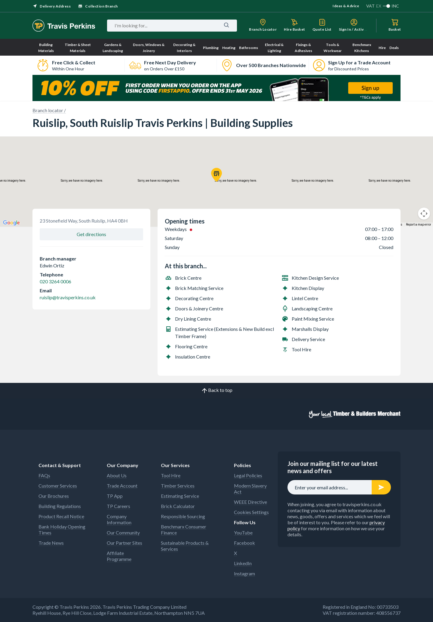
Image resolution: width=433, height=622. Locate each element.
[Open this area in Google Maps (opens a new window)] (11, 223)
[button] (216, 175)
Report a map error (418, 224)
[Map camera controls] (424, 214)
